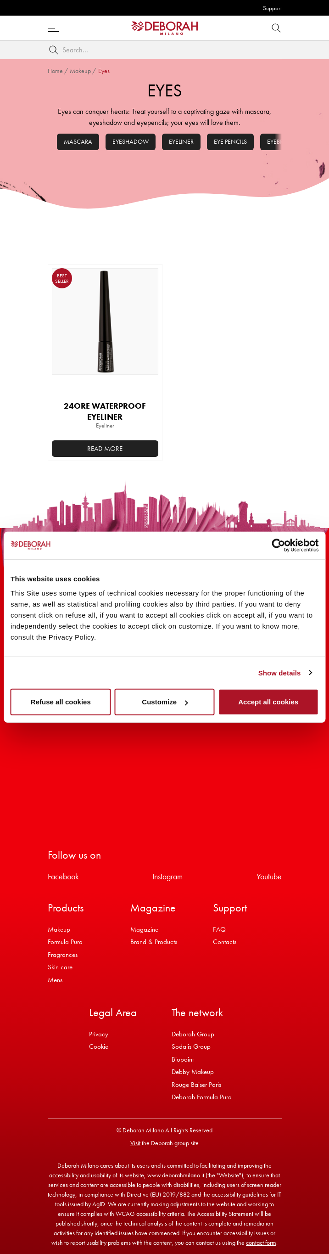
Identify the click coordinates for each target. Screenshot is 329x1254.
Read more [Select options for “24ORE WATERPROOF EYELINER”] (105, 448)
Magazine (144, 929)
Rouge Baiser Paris (196, 1084)
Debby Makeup (193, 1071)
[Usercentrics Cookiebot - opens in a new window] (278, 545)
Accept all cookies (268, 702)
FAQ (219, 929)
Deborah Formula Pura (202, 1097)
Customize (165, 702)
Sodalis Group (191, 1046)
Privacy (98, 1034)
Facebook (63, 876)
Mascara (78, 141)
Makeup (80, 71)
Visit (135, 1143)
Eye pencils (230, 141)
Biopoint (183, 1059)
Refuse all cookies (61, 702)
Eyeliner (181, 141)
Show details (279, 672)
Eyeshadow (130, 141)
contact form (261, 1242)
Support (272, 8)
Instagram (167, 876)
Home (55, 71)
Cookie (98, 1046)
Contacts (224, 941)
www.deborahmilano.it (175, 1175)
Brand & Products (153, 941)
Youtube (269, 876)
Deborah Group (193, 1034)
